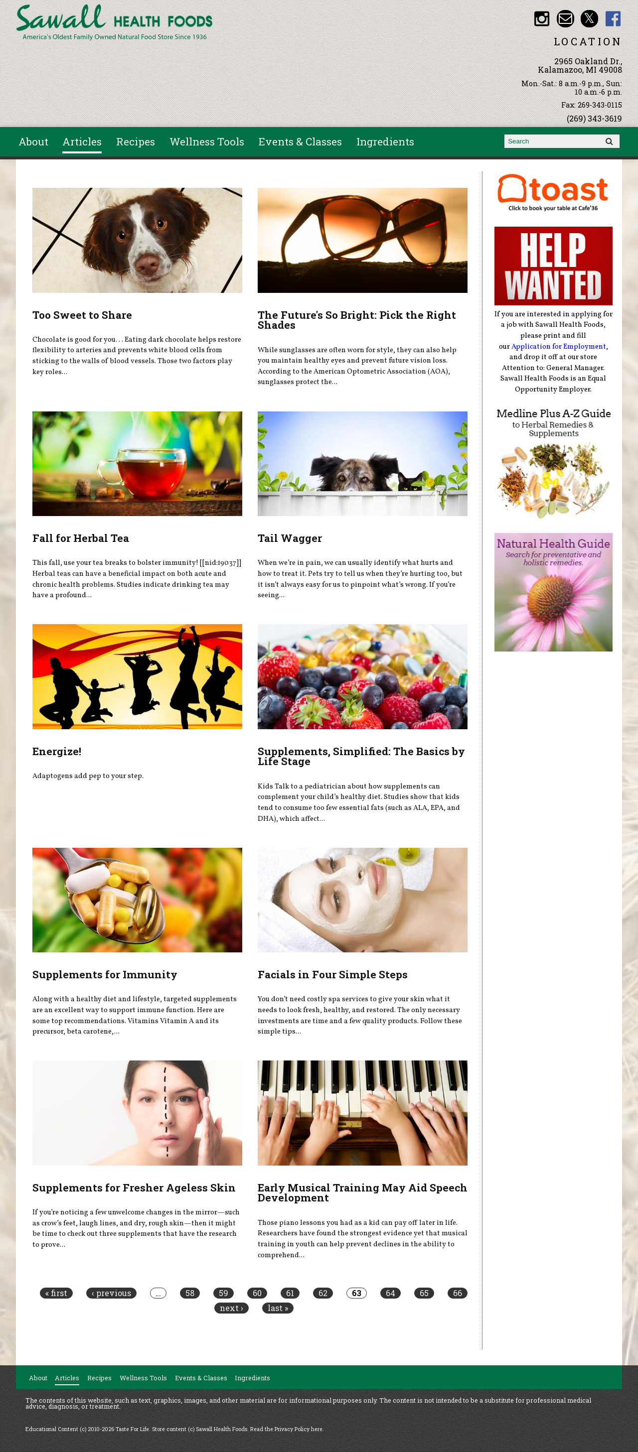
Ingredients (385, 141)
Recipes (135, 141)
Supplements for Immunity (104, 974)
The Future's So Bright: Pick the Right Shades (357, 320)
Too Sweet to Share (82, 315)
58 (189, 1293)
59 (223, 1293)
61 (290, 1293)
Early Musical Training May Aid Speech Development (363, 1193)
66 (457, 1293)
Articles (82, 141)
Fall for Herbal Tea (80, 538)
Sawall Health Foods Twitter (589, 18)
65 (424, 1293)
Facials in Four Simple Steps (333, 974)
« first (56, 1293)
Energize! (56, 751)
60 (257, 1293)
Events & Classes (300, 141)
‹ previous (111, 1293)
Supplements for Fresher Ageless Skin (134, 1187)
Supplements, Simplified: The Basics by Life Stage (361, 756)
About (33, 141)
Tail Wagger (290, 538)
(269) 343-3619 (594, 118)
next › (231, 1308)
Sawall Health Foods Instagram (541, 18)
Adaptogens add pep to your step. (88, 776)
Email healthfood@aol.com (565, 18)
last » (278, 1308)
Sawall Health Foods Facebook (613, 18)
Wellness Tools (206, 141)
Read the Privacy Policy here (286, 1429)
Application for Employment (558, 347)
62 (323, 1293)
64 (390, 1293)
